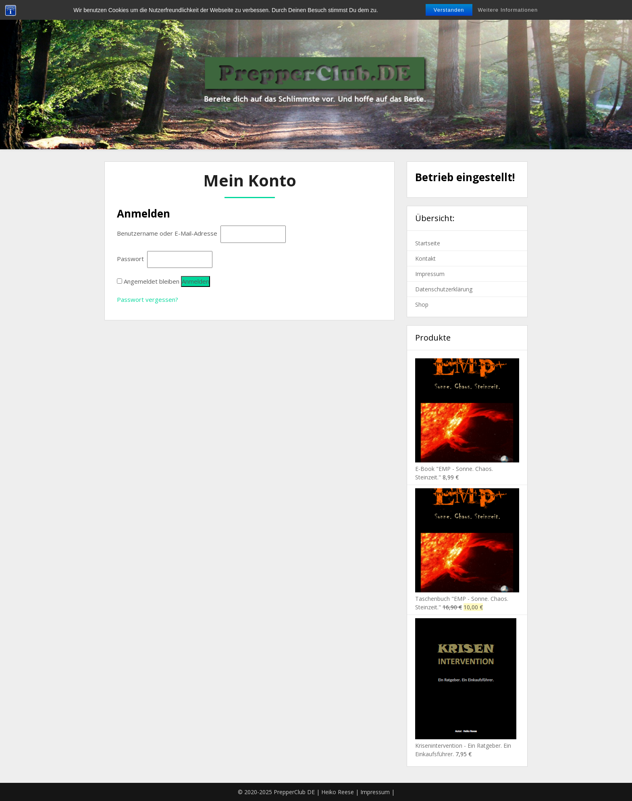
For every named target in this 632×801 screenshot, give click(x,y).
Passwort (131, 259)
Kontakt (425, 258)
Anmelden (195, 281)
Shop (421, 304)
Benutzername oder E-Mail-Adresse (168, 233)
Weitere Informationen (508, 10)
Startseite (427, 243)
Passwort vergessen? (147, 299)
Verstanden (449, 10)
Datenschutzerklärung (443, 289)
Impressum (430, 274)
